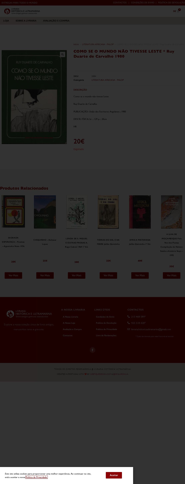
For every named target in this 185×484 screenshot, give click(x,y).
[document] (92, 242)
